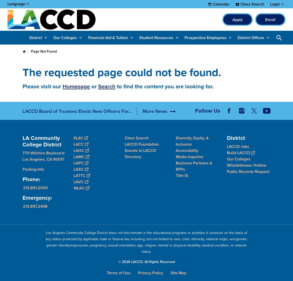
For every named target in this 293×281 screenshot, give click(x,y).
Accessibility (187, 150)
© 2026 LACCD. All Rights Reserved (146, 261)
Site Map (178, 273)
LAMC (81, 157)
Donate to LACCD (140, 150)
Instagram (241, 111)
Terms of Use (118, 273)
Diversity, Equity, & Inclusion (192, 141)
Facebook (229, 111)
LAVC (81, 182)
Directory (133, 157)
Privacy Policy (150, 273)
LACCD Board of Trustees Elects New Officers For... (77, 111)
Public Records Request (248, 171)
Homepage (76, 86)
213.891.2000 (35, 188)
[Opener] (288, 109)
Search (106, 86)
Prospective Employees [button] (205, 38)
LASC (81, 169)
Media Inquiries (189, 157)
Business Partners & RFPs (194, 166)
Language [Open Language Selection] (16, 4)
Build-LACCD (241, 153)
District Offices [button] (251, 38)
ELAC (81, 138)
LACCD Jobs (238, 146)
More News (155, 111)
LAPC (81, 163)
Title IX (182, 175)
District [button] (35, 38)
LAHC (81, 150)
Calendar (221, 4)
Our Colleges (238, 159)
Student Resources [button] (156, 38)
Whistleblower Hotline (246, 165)
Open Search (279, 38)
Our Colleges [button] (65, 38)
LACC (81, 144)
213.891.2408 (35, 206)
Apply (237, 20)
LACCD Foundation (142, 144)
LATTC (82, 175)
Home (24, 51)
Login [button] (275, 4)
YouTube (266, 111)
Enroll (270, 20)
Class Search (252, 4)
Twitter (254, 111)
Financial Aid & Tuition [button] (108, 38)
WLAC (81, 188)
